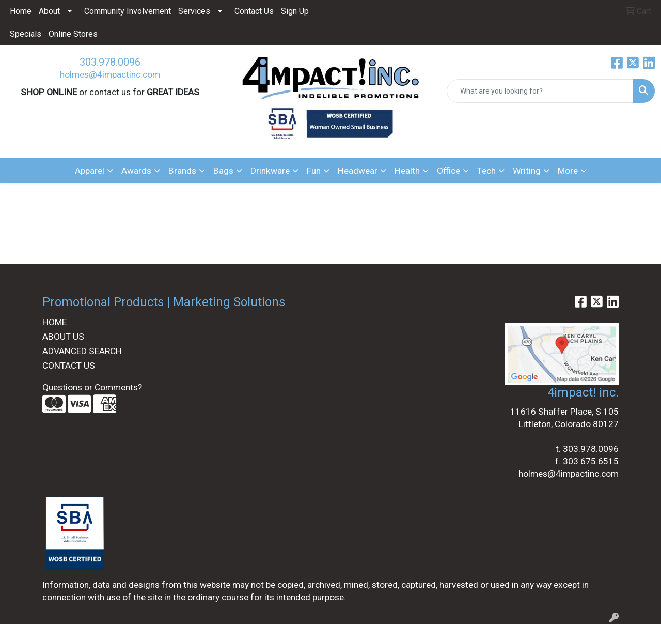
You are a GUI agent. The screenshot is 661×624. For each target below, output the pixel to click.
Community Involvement (127, 11)
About (49, 11)
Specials (25, 34)
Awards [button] (136, 170)
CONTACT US (68, 365)
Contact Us (254, 11)
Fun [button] (314, 170)
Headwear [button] (357, 170)
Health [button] (407, 170)
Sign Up (295, 11)
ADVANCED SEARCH (82, 351)
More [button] (568, 170)
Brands (182, 170)
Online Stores (73, 34)
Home (21, 11)
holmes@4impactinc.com (110, 74)
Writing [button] (527, 170)
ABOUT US (63, 336)
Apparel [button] (89, 170)
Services (194, 11)
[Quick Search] (540, 91)
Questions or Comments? (92, 387)
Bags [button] (223, 170)
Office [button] (448, 170)
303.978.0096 (110, 62)
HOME (54, 322)
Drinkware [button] (270, 170)
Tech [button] (486, 170)
